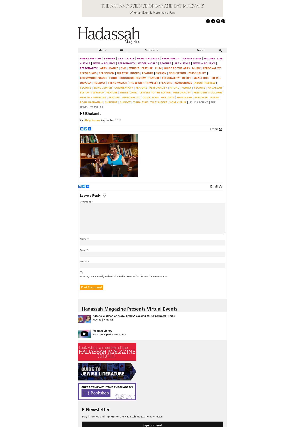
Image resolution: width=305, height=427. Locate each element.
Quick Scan (151, 97)
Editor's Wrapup (92, 92)
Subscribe (151, 50)
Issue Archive (198, 102)
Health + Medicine (93, 97)
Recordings (88, 73)
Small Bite (201, 77)
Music (196, 68)
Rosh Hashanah (91, 102)
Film (158, 68)
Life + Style (126, 58)
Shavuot (111, 102)
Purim (214, 97)
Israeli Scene (191, 58)
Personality (171, 58)
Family (186, 87)
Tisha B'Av (140, 102)
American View (91, 58)
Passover (201, 97)
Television (106, 73)
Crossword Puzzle (93, 77)
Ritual (174, 87)
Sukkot (125, 102)
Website (84, 261)
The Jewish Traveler (143, 82)
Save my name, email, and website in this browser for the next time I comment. (123, 276)
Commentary (123, 87)
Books (134, 73)
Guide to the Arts (177, 68)
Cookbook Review (132, 77)
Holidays (167, 97)
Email (216, 129)
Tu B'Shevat (158, 102)
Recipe (186, 77)
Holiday (100, 82)
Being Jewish (103, 87)
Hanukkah (184, 97)
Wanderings (183, 82)
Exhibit (134, 68)
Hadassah (215, 87)
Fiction (161, 73)
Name (84, 238)
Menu (102, 50)
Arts (103, 68)
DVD (123, 68)
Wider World (147, 63)
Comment (86, 201)
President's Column (208, 92)
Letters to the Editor (155, 92)
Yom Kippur (177, 102)
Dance (113, 68)
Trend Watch (117, 82)
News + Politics (148, 58)
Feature (109, 58)
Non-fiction (177, 73)
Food (113, 77)
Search (201, 50)
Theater (122, 73)
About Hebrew (205, 82)
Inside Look (128, 92)
